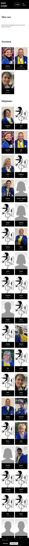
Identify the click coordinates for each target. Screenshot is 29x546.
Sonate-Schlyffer (4, 4)
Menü (24, 4)
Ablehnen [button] (5, 543)
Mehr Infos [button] (5, 540)
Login (17, 4)
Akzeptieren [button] (14, 543)
